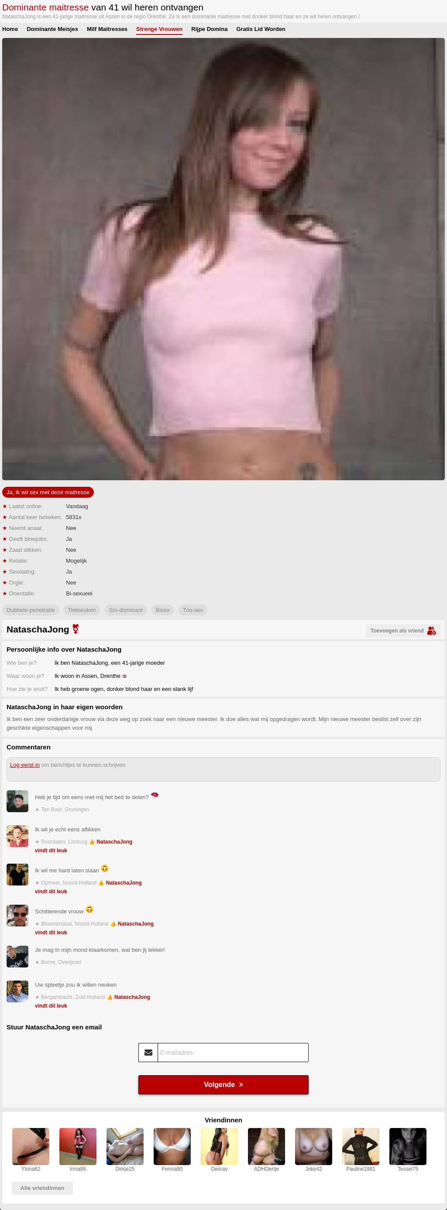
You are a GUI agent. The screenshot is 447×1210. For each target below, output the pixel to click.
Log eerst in (25, 765)
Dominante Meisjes (52, 29)
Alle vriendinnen (42, 1188)
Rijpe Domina (209, 29)
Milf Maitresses (107, 29)
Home (10, 29)
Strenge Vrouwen (159, 29)
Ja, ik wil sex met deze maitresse (48, 492)
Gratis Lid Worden (260, 29)
